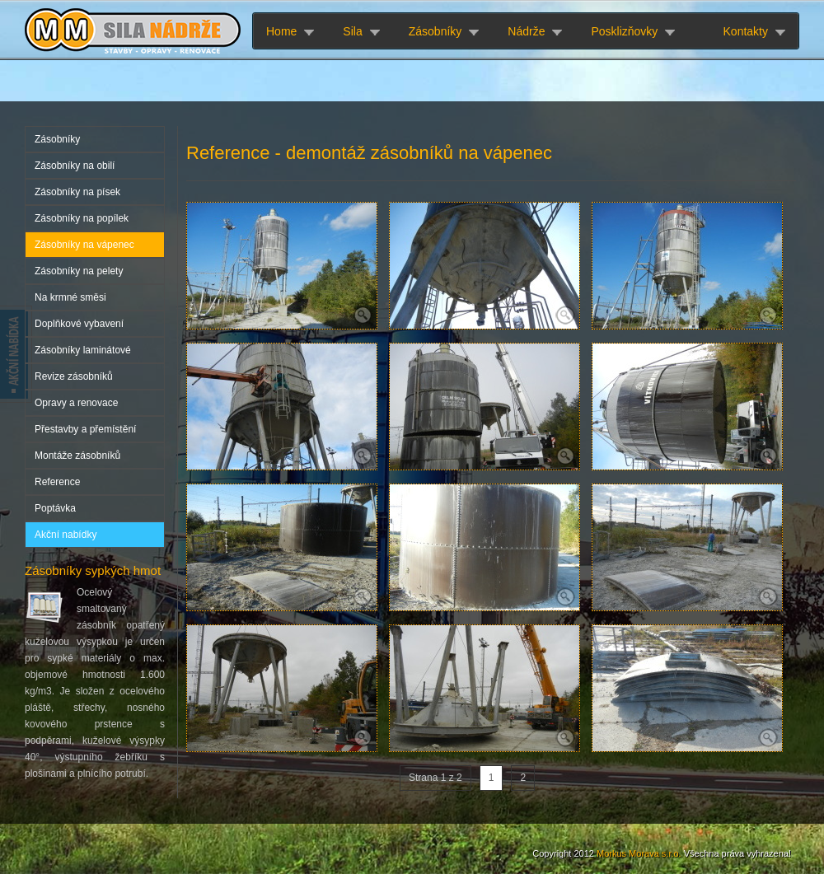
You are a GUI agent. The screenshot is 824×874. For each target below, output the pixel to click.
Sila (352, 31)
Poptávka (55, 508)
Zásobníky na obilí (75, 165)
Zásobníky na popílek (82, 218)
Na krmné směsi (70, 297)
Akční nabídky (65, 534)
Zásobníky (435, 31)
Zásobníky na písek (77, 192)
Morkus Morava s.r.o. (639, 853)
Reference (57, 482)
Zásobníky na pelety (79, 271)
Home (281, 31)
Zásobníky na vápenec (84, 244)
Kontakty (745, 31)
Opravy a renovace (76, 403)
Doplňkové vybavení (79, 324)
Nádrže (526, 31)
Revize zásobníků (74, 376)
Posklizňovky (624, 31)
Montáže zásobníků (77, 455)
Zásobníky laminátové (83, 350)
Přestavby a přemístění (85, 429)
